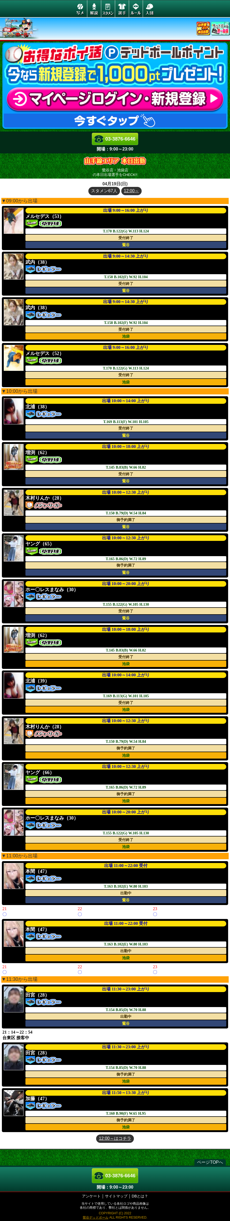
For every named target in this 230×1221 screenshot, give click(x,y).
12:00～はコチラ (115, 1138)
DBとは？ (140, 1196)
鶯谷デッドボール (95, 1217)
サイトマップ (116, 1196)
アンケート (91, 1196)
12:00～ (131, 191)
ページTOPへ (210, 1162)
